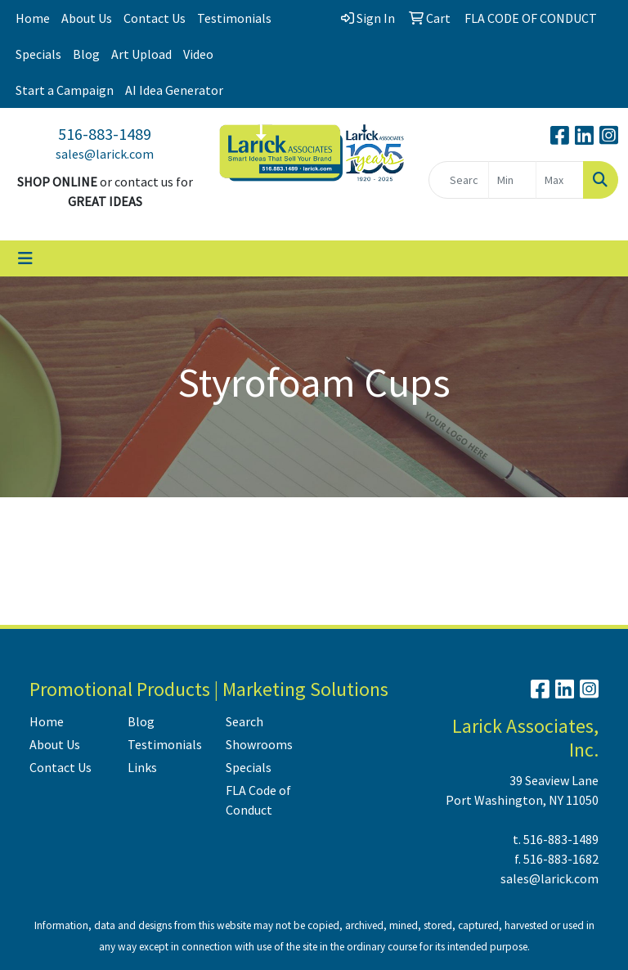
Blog (86, 54)
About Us (86, 18)
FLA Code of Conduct (258, 800)
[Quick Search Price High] (560, 180)
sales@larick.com (105, 154)
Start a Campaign (65, 90)
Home (33, 18)
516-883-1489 (104, 133)
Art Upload (141, 54)
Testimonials (234, 18)
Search (244, 721)
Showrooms (259, 744)
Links (142, 767)
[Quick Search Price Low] (512, 180)
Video (198, 54)
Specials (38, 54)
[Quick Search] (458, 180)
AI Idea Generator (174, 90)
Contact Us (154, 18)
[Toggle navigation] (25, 258)
